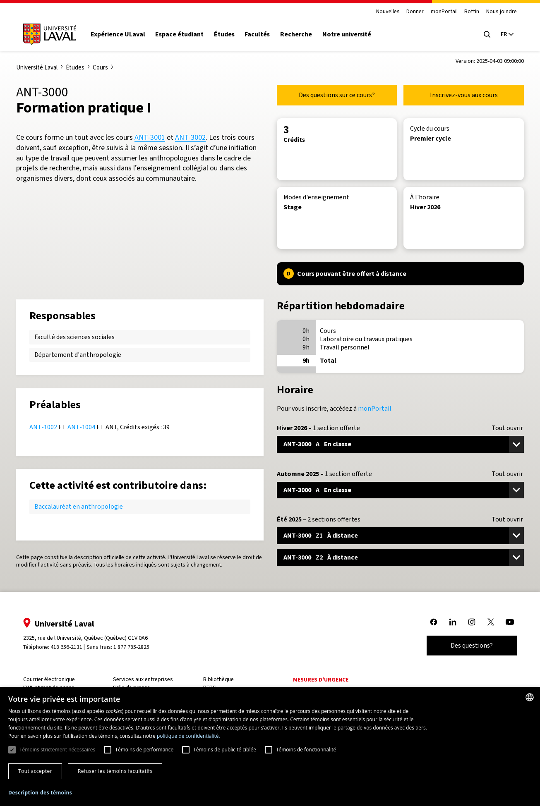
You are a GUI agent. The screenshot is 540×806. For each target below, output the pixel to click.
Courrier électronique (49, 679)
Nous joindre (501, 11)
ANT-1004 (81, 427)
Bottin (471, 11)
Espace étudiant (179, 34)
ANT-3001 (149, 137)
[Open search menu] (487, 34)
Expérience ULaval (118, 34)
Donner (415, 11)
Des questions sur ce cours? (337, 95)
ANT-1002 (43, 427)
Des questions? (472, 645)
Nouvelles (388, 11)
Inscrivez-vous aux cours (464, 95)
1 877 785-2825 (131, 647)
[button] (40, 792)
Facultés (257, 34)
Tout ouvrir (507, 428)
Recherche (296, 34)
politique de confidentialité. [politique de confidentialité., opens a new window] (188, 735)
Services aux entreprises (143, 679)
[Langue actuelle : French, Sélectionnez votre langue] (507, 34)
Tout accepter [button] (35, 771)
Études (224, 34)
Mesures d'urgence (320, 680)
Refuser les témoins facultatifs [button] (115, 771)
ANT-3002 (190, 137)
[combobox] (530, 697)
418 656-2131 (66, 647)
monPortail (444, 11)
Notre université (346, 34)
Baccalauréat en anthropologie (78, 506)
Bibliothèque (218, 679)
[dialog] (270, 746)
